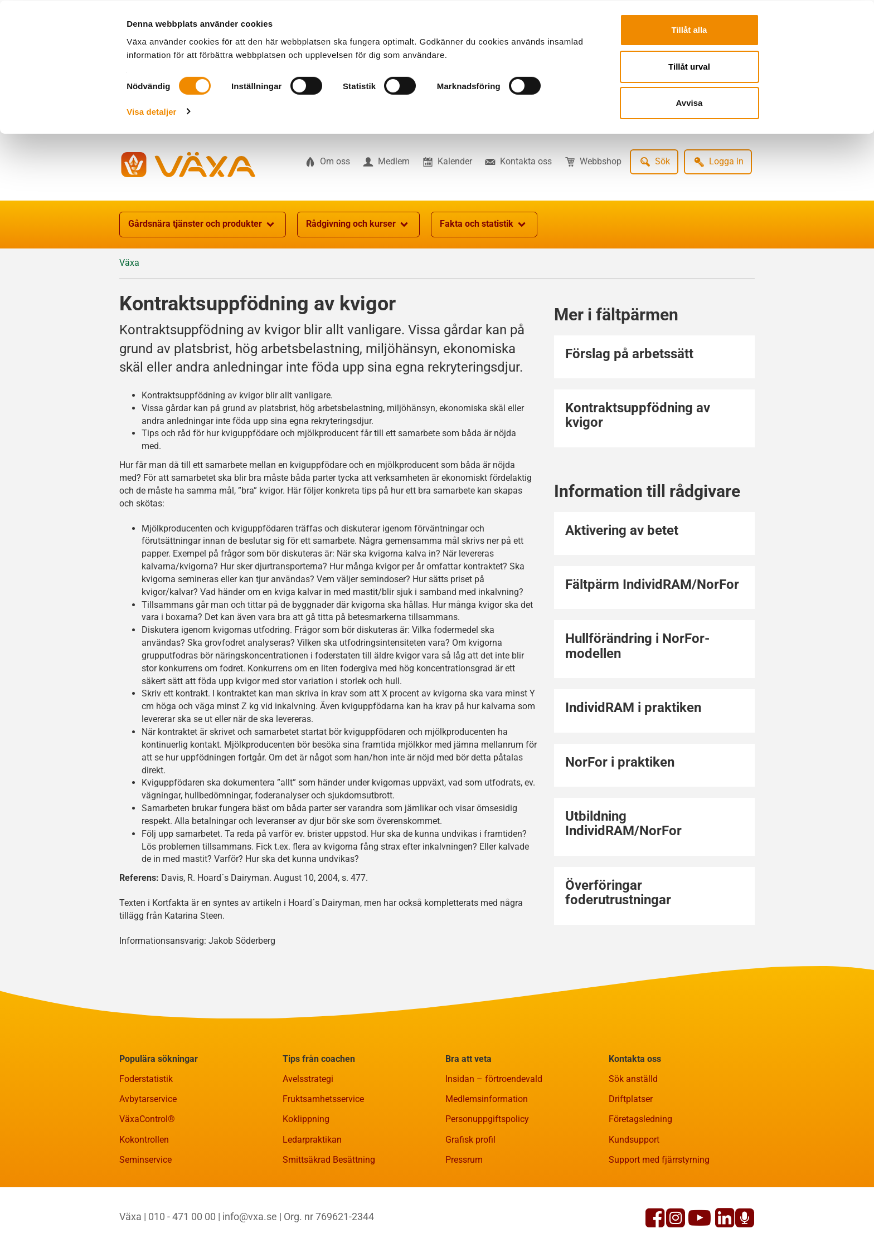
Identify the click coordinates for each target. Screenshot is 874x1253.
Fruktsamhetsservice (323, 1099)
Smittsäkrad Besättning (329, 1159)
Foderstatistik (146, 1079)
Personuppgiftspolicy (487, 1119)
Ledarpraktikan (312, 1139)
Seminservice (145, 1159)
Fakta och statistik (484, 224)
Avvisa (689, 102)
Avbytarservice (148, 1099)
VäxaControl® (147, 1119)
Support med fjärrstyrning (659, 1159)
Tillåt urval (689, 66)
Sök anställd (633, 1079)
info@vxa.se (249, 1216)
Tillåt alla (689, 29)
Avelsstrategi (308, 1079)
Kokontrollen (144, 1139)
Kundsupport (634, 1139)
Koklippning (306, 1119)
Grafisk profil (470, 1139)
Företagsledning (640, 1119)
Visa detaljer (151, 110)
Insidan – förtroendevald (493, 1079)
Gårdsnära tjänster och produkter (202, 224)
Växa (129, 262)
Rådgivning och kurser (358, 224)
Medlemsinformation (486, 1099)
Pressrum (464, 1159)
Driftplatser (631, 1099)
